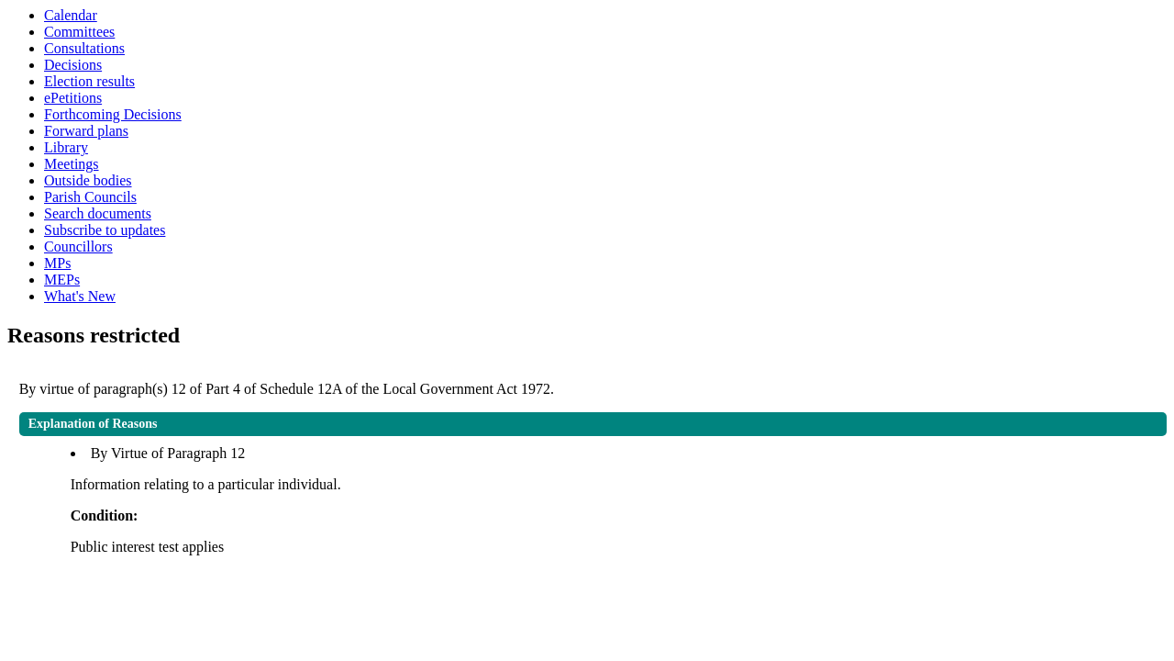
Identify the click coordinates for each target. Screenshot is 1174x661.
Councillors (78, 246)
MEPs (62, 279)
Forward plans (86, 131)
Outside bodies (88, 180)
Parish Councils (90, 197)
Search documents (97, 213)
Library (66, 147)
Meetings (71, 164)
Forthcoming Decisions (113, 114)
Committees (79, 31)
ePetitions (73, 98)
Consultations (84, 48)
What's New (80, 296)
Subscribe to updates (104, 230)
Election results (89, 81)
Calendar (70, 15)
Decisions (73, 65)
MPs (57, 263)
